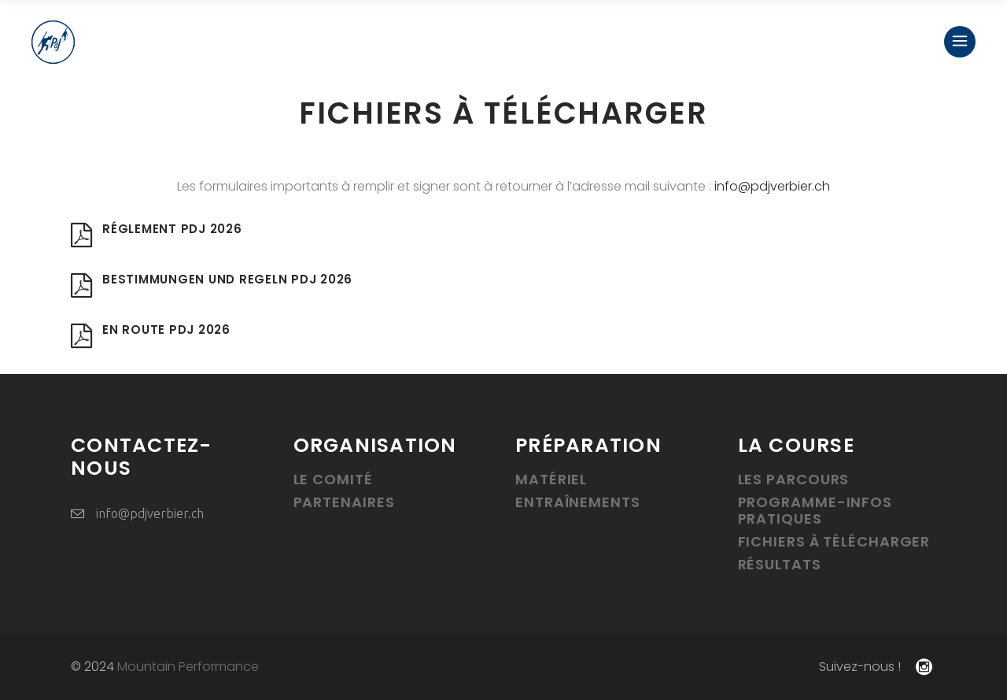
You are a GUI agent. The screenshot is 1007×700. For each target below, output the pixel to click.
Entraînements (577, 502)
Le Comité (333, 479)
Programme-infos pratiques (815, 510)
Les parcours (794, 479)
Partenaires (344, 502)
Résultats (779, 564)
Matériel (551, 479)
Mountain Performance (188, 666)
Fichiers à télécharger (834, 541)
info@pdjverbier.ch (772, 186)
